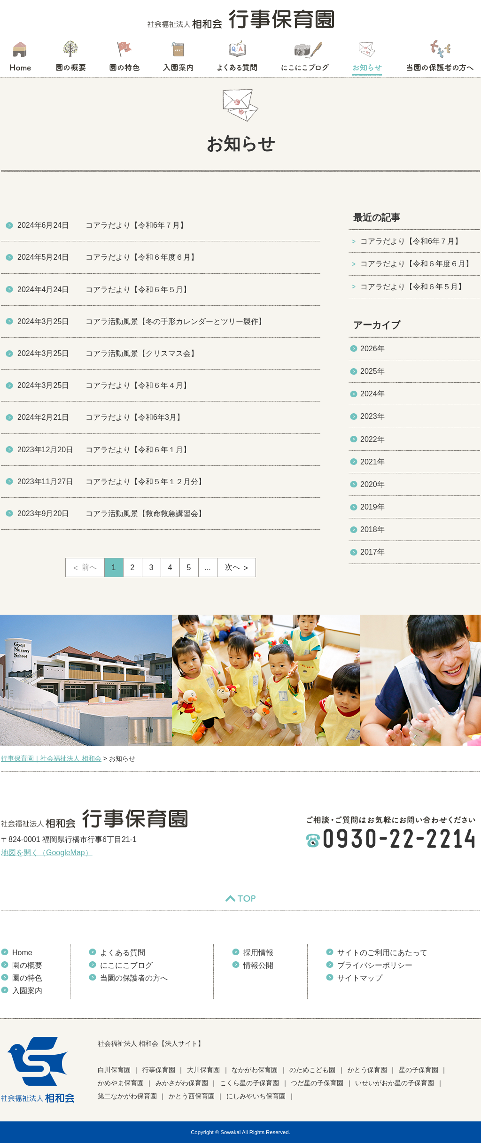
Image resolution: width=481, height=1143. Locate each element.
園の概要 (70, 58)
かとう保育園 (367, 1069)
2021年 (372, 462)
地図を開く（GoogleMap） (47, 853)
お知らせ (367, 58)
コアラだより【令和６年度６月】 (416, 264)
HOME (20, 58)
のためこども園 (312, 1069)
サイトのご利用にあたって (382, 953)
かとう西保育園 (192, 1096)
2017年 (372, 552)
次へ (232, 567)
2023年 (372, 416)
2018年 (372, 529)
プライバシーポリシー (374, 965)
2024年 (372, 394)
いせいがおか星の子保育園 (394, 1083)
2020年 (372, 484)
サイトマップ (359, 978)
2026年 (372, 349)
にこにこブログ (305, 58)
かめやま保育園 (121, 1083)
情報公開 (258, 965)
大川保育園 (203, 1069)
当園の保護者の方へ (439, 58)
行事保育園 (158, 1069)
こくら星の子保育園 (249, 1083)
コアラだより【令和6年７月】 (411, 241)
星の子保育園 (418, 1069)
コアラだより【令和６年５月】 (412, 287)
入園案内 (178, 58)
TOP (240, 899)
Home (22, 953)
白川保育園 (114, 1069)
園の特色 (124, 58)
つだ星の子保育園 (317, 1083)
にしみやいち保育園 (256, 1096)
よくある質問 (237, 58)
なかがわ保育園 (255, 1069)
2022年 (372, 439)
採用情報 (258, 953)
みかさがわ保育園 (181, 1083)
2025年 (372, 371)
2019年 (372, 507)
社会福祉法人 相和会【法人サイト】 (151, 1043)
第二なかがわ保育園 (127, 1096)
